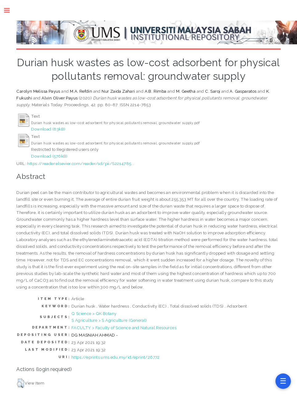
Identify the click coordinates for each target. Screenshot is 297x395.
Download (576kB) (49, 156)
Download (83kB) (48, 129)
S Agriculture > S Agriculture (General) (109, 320)
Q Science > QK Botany (93, 313)
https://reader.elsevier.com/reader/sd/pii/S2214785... (80, 163)
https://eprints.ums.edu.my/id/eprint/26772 (115, 357)
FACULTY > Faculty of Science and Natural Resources (123, 327)
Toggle (10, 10)
